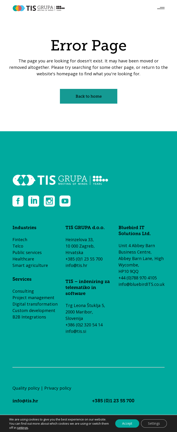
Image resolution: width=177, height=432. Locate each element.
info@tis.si (75, 331)
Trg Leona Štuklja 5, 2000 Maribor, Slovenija (85, 312)
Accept (127, 423)
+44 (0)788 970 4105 (137, 277)
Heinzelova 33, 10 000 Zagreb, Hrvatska (80, 246)
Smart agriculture (30, 265)
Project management (33, 297)
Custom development (33, 310)
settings (22, 428)
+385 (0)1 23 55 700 (84, 259)
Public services (27, 252)
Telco (17, 246)
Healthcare (23, 259)
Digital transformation (35, 304)
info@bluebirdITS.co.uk (141, 284)
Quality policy (26, 388)
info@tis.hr (76, 265)
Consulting (23, 291)
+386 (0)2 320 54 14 (84, 324)
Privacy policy (57, 388)
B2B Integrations (29, 317)
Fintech (19, 239)
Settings (154, 423)
